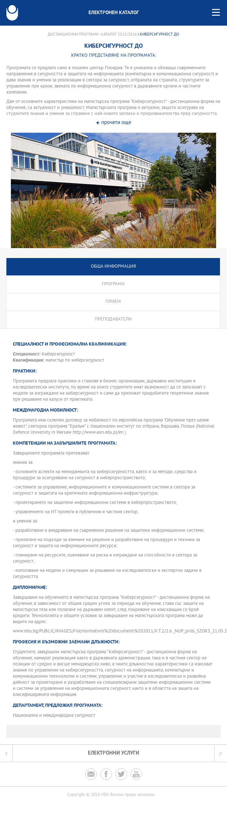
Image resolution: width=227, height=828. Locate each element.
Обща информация (113, 266)
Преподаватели (113, 319)
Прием (113, 302)
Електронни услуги (113, 753)
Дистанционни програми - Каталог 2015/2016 (92, 34)
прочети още (116, 123)
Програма (113, 284)
